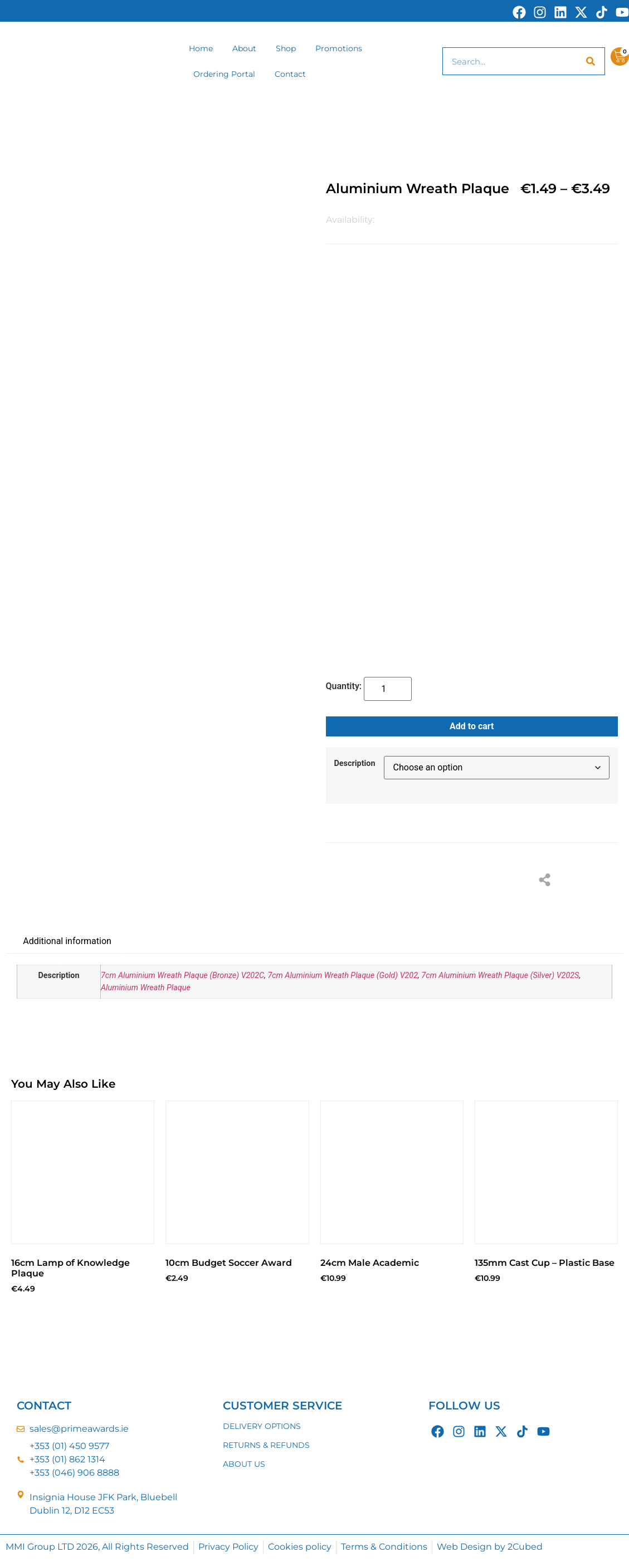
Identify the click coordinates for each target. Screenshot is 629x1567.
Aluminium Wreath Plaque (146, 988)
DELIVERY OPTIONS (262, 1426)
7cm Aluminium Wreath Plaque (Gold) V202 (342, 975)
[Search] (590, 61)
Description (355, 764)
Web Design (464, 1546)
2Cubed (525, 1546)
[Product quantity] (388, 689)
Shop (286, 48)
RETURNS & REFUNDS (266, 1445)
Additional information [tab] (67, 941)
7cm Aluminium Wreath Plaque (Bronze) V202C (182, 975)
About (244, 48)
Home (201, 48)
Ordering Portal (224, 74)
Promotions (338, 48)
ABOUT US (244, 1464)
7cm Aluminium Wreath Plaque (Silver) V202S (500, 975)
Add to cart (472, 726)
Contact (290, 74)
